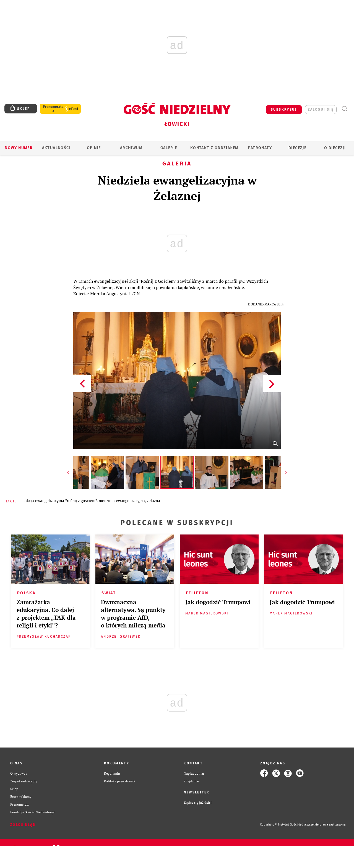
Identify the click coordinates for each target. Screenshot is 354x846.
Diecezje (297, 148)
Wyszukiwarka (344, 109)
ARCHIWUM (131, 148)
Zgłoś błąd (23, 825)
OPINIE (94, 148)
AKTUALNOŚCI (56, 148)
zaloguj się (321, 109)
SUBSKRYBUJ (284, 109)
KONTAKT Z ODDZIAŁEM (214, 148)
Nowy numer (19, 148)
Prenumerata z (53, 109)
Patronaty (260, 148)
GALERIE (168, 148)
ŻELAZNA (153, 501)
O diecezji (335, 148)
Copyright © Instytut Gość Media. (283, 824)
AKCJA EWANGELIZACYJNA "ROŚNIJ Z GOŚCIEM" (61, 501)
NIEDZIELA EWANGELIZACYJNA (122, 501)
